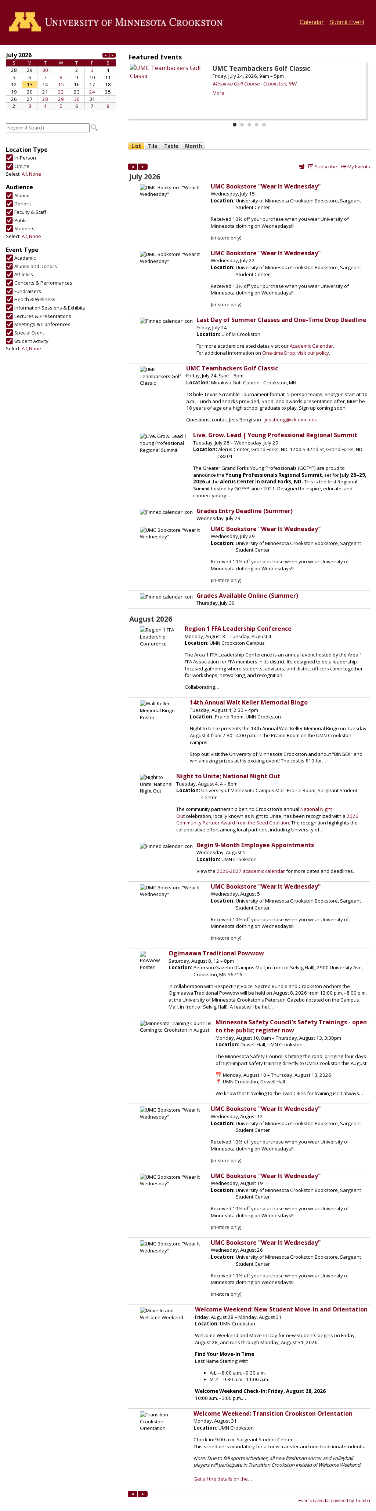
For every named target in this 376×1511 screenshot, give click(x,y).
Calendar (311, 22)
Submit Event (346, 22)
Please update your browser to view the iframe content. (61, 80)
